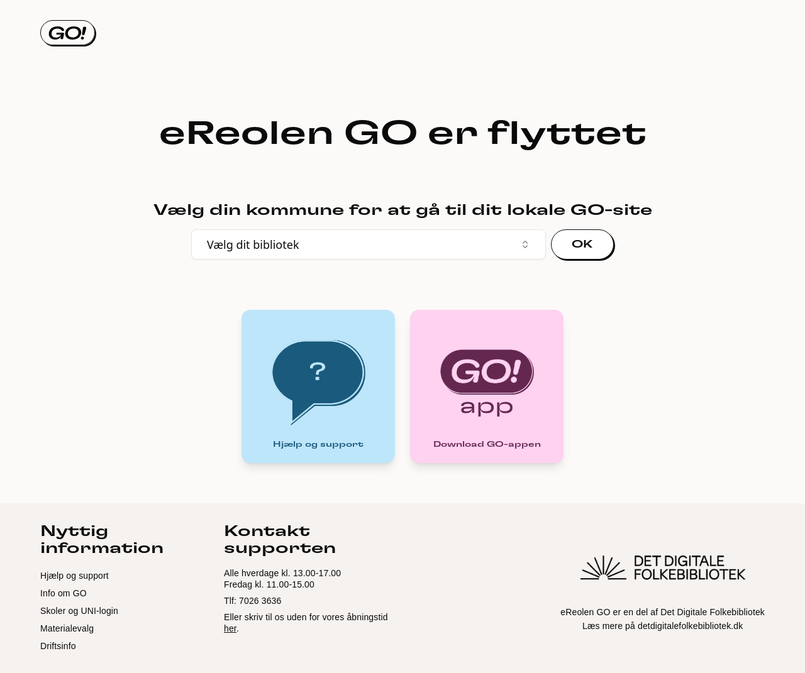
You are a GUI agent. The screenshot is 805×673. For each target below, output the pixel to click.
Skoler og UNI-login (79, 611)
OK (582, 244)
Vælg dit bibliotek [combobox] (368, 244)
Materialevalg (67, 628)
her (230, 628)
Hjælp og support (74, 576)
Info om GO (63, 593)
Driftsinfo (58, 646)
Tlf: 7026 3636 (252, 601)
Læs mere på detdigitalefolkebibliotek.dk (662, 626)
